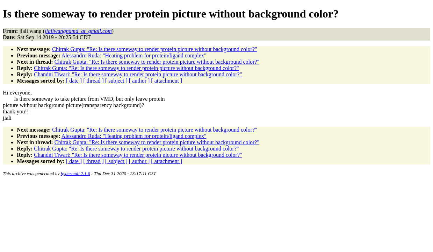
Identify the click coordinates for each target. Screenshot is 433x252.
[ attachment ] (166, 81)
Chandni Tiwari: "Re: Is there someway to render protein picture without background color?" (138, 74)
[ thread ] (93, 81)
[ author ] (139, 81)
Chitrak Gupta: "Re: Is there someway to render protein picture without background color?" (154, 49)
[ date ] (74, 81)
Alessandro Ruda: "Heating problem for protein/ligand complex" (134, 55)
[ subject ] (116, 81)
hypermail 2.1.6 (75, 173)
